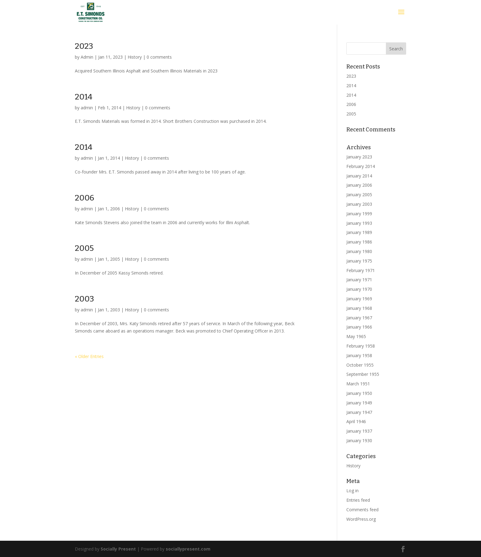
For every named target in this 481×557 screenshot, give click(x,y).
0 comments (159, 57)
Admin (87, 57)
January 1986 (359, 242)
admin (87, 108)
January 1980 (359, 251)
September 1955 (362, 374)
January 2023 (359, 157)
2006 (84, 198)
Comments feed (362, 509)
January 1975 (359, 261)
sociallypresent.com (188, 549)
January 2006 (359, 185)
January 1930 (359, 440)
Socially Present (118, 549)
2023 (84, 46)
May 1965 (356, 336)
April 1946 (356, 421)
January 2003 (359, 204)
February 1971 (360, 270)
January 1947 (359, 412)
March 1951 (358, 384)
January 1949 (359, 403)
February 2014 (360, 166)
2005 (84, 248)
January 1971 (359, 279)
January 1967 (359, 318)
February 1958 (360, 346)
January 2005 (359, 194)
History (135, 57)
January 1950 (359, 393)
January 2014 (359, 176)
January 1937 (359, 431)
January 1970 (359, 289)
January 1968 (359, 308)
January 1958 (359, 355)
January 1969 (359, 299)
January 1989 (359, 232)
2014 (83, 97)
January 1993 (359, 223)
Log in (352, 490)
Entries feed (358, 500)
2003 (84, 299)
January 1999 (359, 213)
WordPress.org (361, 519)
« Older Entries (89, 356)
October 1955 (360, 365)
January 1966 (359, 327)
